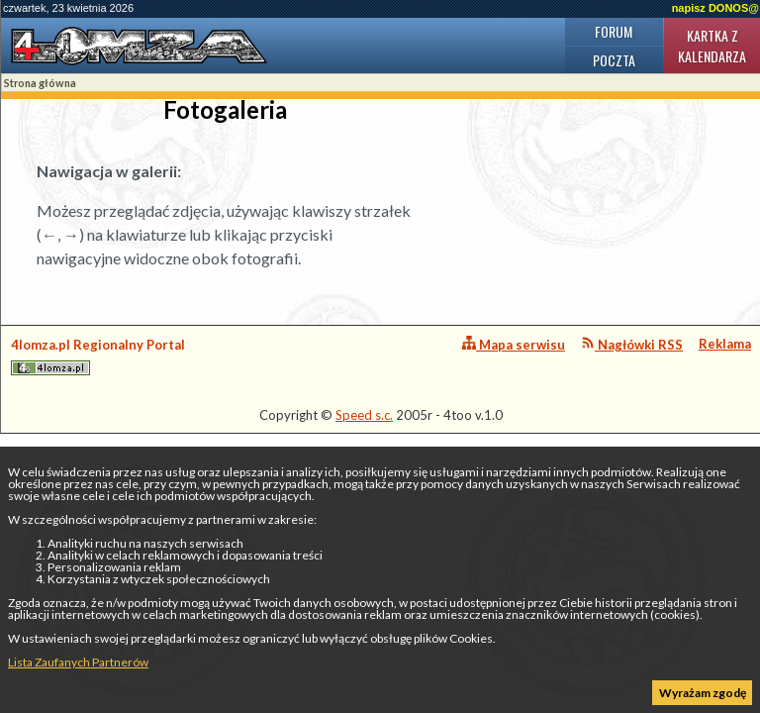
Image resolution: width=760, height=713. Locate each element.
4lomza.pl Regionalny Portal (98, 356)
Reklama (725, 344)
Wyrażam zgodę (702, 692)
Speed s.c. (364, 415)
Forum (613, 31)
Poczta (614, 60)
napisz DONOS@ (715, 8)
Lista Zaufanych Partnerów (78, 662)
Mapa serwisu (513, 344)
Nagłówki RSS (632, 344)
